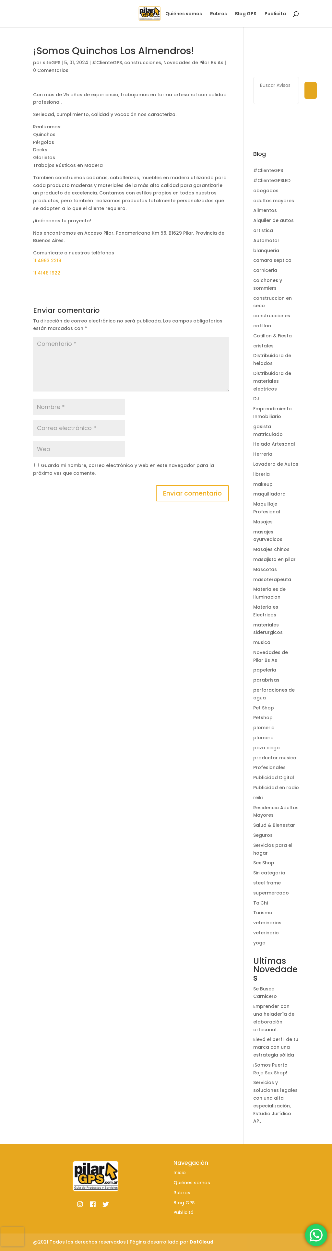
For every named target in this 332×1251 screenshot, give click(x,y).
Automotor (266, 240)
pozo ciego (266, 747)
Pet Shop (263, 708)
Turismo (262, 912)
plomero (263, 737)
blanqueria (266, 250)
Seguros (263, 835)
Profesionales (269, 767)
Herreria (262, 454)
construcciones (142, 62)
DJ (256, 398)
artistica (263, 230)
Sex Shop (263, 862)
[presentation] (12, 1236)
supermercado (271, 893)
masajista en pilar (274, 559)
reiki (258, 797)
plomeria (264, 727)
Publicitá (275, 14)
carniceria (265, 270)
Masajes (263, 522)
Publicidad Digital (273, 777)
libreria (261, 474)
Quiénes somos (183, 14)
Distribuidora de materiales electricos (272, 381)
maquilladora (269, 494)
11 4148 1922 (46, 273)
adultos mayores (273, 200)
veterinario (266, 932)
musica (261, 642)
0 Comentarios (50, 70)
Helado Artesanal (274, 444)
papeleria (264, 670)
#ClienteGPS (107, 62)
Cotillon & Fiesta (272, 336)
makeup (263, 484)
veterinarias (267, 922)
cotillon (262, 325)
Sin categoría (269, 873)
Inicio (150, 14)
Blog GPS (245, 14)
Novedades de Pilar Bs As (193, 62)
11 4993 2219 (47, 260)
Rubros (218, 14)
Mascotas (265, 569)
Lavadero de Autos (275, 464)
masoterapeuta (272, 579)
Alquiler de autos (273, 220)
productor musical (275, 757)
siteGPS (51, 62)
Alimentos (265, 210)
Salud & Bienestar (274, 825)
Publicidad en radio (276, 787)
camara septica (272, 260)
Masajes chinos (271, 549)
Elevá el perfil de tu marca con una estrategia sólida (275, 1047)
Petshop (263, 717)
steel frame (267, 883)
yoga (259, 943)
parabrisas (266, 680)
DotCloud (201, 1242)
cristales (263, 346)
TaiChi (260, 903)
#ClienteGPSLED (271, 180)
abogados (266, 190)
